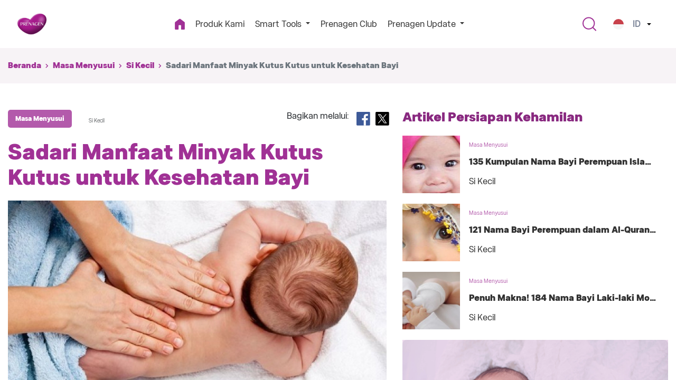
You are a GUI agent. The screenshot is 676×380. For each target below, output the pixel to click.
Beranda (24, 65)
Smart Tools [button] (279, 24)
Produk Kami (220, 24)
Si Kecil (140, 65)
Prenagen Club (349, 24)
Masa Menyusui (84, 65)
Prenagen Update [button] (423, 24)
